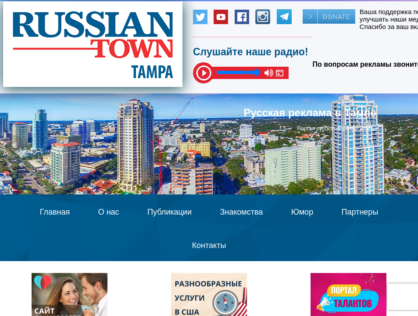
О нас (108, 212)
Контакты (209, 245)
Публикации (169, 212)
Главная (55, 212)
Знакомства (241, 212)
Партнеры (360, 212)
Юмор (302, 212)
